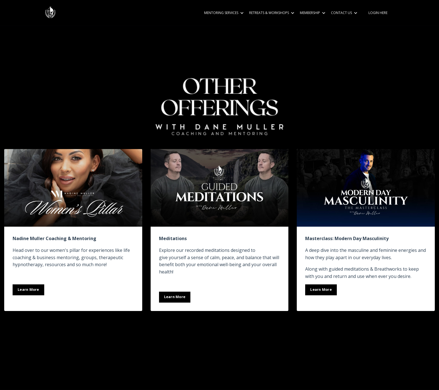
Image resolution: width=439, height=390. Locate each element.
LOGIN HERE (377, 12)
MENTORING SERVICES (224, 12)
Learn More (28, 289)
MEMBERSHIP (312, 12)
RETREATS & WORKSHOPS (271, 12)
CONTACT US (344, 12)
